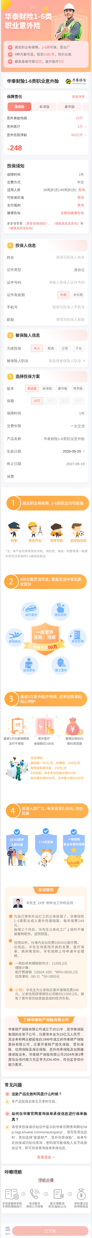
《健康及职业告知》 (21, 228)
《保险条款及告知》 (66, 223)
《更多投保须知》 (35, 223)
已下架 (50, 1231)
